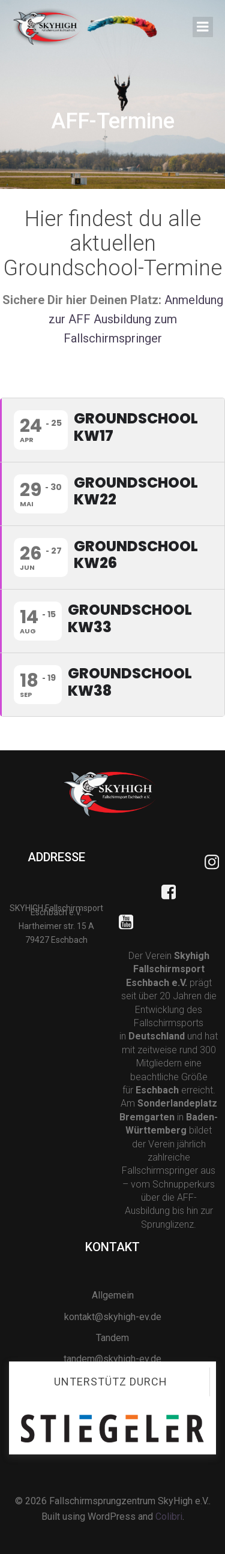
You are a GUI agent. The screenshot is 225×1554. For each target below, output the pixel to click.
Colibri (168, 1516)
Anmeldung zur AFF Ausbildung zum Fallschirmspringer (136, 319)
